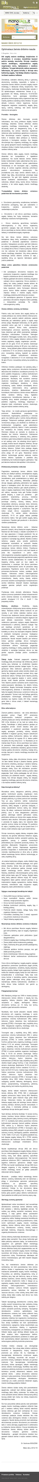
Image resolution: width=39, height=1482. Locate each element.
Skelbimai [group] (26, 13)
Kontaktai (26, 1474)
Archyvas (6, 37)
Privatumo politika (8, 1474)
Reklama (18, 1474)
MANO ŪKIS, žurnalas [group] (12, 13)
